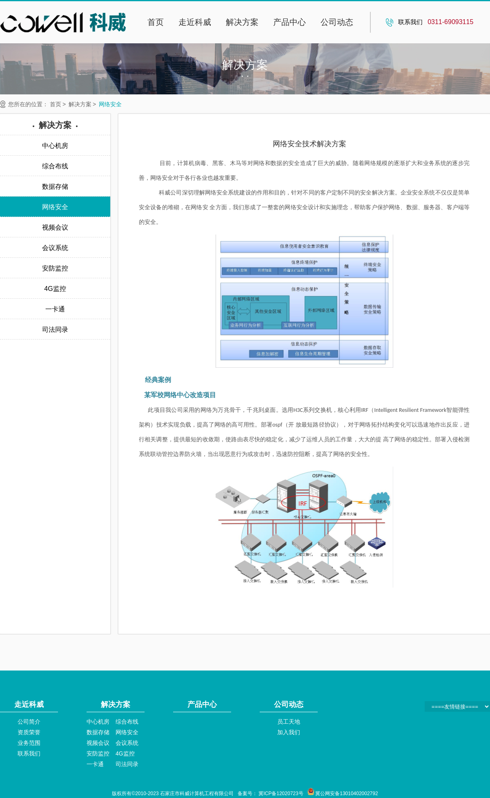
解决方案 (242, 22)
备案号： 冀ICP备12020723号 (270, 793)
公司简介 (29, 721)
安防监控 (98, 753)
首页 (155, 22)
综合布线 (127, 721)
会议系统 (127, 743)
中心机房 (98, 721)
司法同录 (127, 764)
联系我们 (29, 753)
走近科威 (194, 22)
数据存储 (98, 732)
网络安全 (110, 104)
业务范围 (29, 743)
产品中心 (289, 22)
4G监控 (125, 753)
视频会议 (98, 743)
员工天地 (288, 721)
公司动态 (337, 22)
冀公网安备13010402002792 (346, 793)
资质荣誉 (29, 732)
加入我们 (288, 732)
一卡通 (95, 764)
